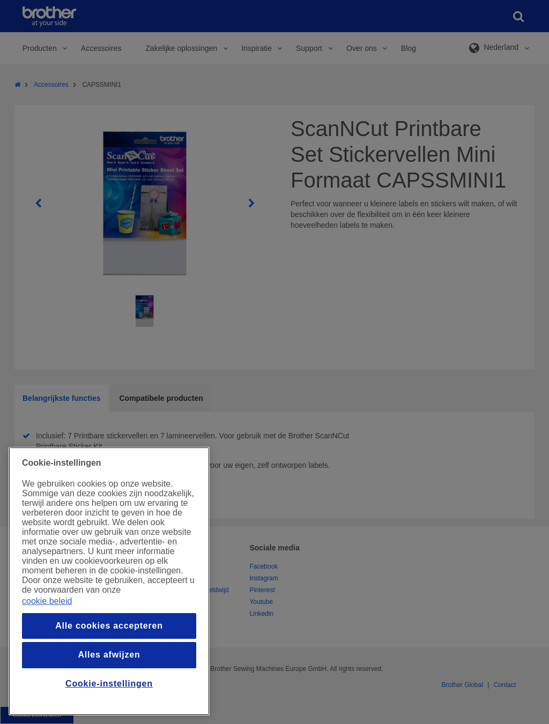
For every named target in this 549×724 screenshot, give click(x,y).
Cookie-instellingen (109, 683)
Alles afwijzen (109, 654)
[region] (109, 581)
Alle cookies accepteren (109, 625)
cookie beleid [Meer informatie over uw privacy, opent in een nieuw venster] (47, 601)
